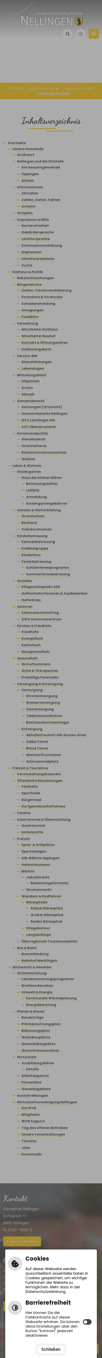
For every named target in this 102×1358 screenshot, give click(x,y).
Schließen (51, 1349)
